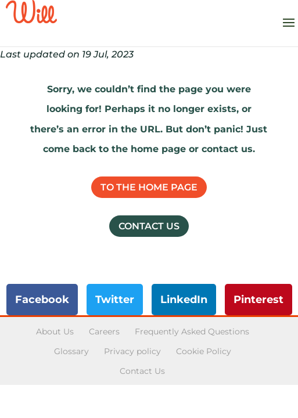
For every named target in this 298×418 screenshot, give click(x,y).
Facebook (42, 299)
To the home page (149, 187)
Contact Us (149, 226)
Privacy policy (132, 351)
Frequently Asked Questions (192, 331)
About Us (55, 331)
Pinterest (258, 299)
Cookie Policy (203, 351)
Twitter (114, 299)
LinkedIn (183, 299)
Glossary (71, 351)
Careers (104, 331)
